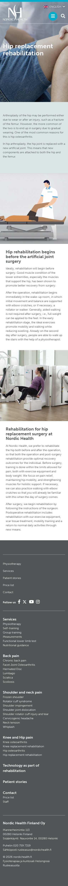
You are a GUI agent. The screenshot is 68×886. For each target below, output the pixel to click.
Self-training (11, 628)
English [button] (52, 6)
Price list (8, 585)
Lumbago (9, 673)
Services (8, 571)
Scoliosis (8, 681)
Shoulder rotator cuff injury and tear (26, 714)
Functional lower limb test (19, 641)
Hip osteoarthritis (14, 750)
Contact (8, 592)
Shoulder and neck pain (22, 692)
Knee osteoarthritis (15, 742)
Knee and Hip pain (18, 737)
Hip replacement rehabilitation (22, 755)
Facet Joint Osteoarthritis (19, 664)
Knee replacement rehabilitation (23, 746)
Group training (12, 632)
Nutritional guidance (16, 645)
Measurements (12, 636)
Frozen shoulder (13, 697)
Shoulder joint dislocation (19, 709)
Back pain (11, 656)
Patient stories (12, 578)
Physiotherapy (12, 563)
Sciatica (8, 677)
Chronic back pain (14, 660)
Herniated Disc (12, 669)
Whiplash (8, 726)
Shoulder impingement (17, 705)
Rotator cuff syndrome (17, 701)
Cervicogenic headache (18, 718)
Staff (6, 801)
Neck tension (11, 722)
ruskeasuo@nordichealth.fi (34, 849)
